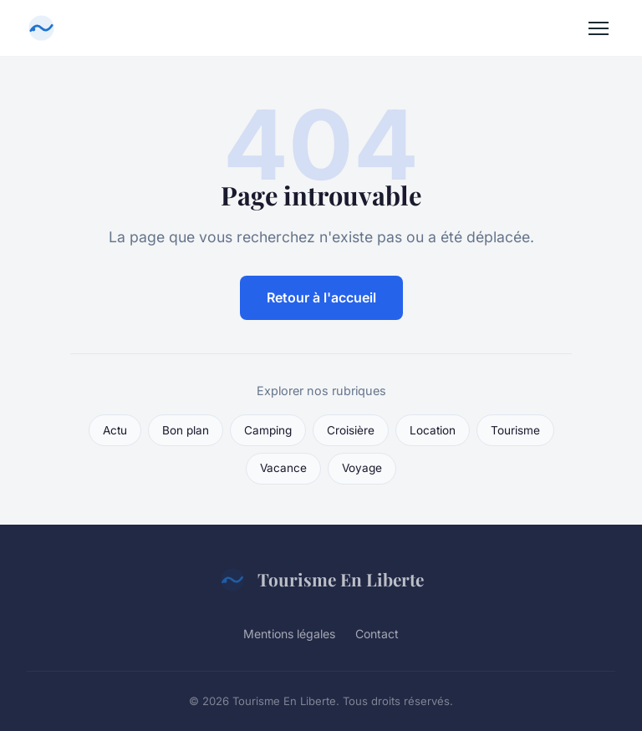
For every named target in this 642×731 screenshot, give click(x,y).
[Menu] (598, 28)
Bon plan (185, 430)
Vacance (283, 468)
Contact (377, 634)
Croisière (350, 430)
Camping (268, 430)
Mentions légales (289, 634)
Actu (115, 430)
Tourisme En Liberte (321, 579)
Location (433, 430)
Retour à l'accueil (321, 297)
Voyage (362, 468)
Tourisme (515, 430)
